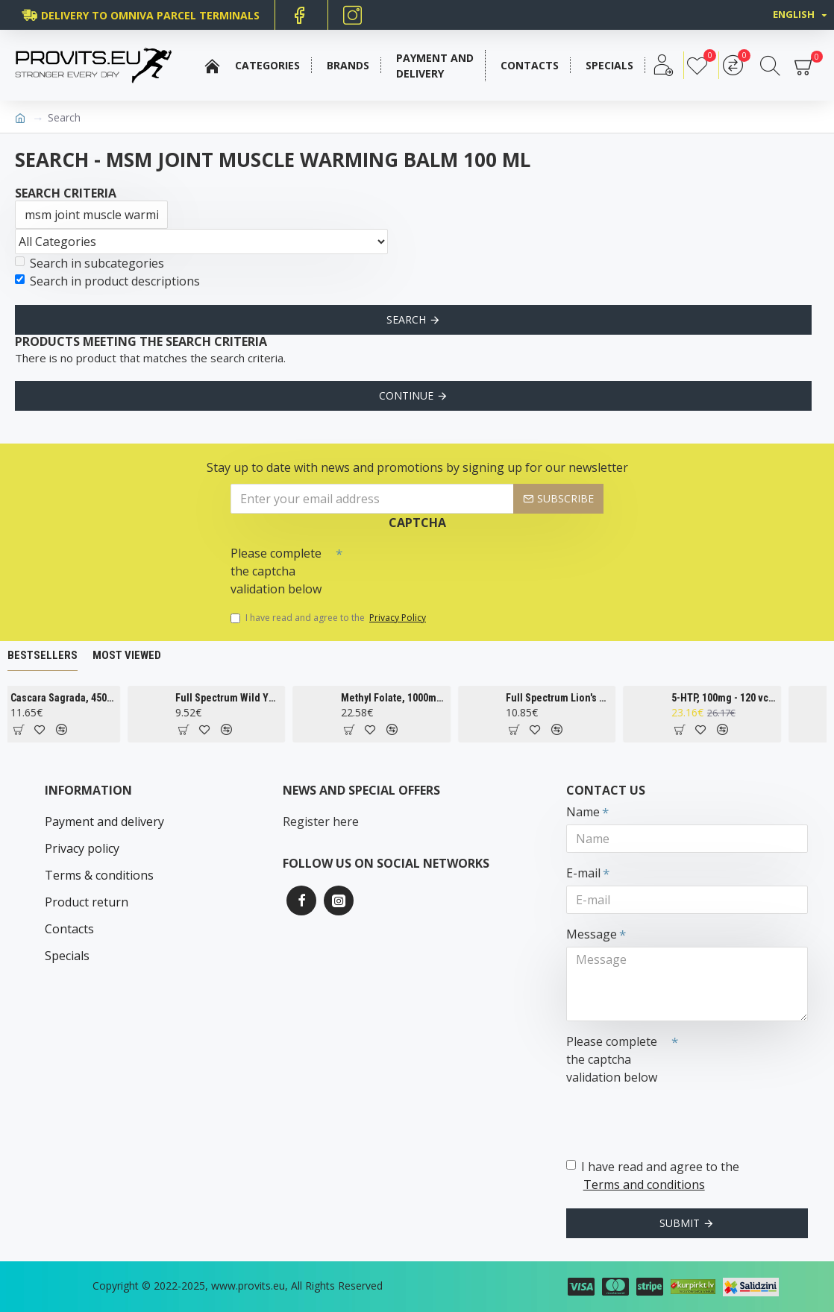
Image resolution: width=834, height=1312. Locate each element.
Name (583, 812)
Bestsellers (42, 655)
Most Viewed (127, 655)
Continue (406, 395)
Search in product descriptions (107, 281)
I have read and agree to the (329, 618)
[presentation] (446, 566)
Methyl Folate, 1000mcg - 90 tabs (413, 698)
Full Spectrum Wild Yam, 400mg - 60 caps (247, 698)
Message (591, 934)
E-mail (583, 873)
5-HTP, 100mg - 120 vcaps (744, 698)
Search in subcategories (89, 263)
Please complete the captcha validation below (276, 571)
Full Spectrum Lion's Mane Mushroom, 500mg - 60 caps (579, 698)
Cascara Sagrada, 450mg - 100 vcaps (83, 698)
